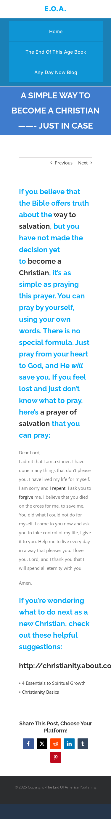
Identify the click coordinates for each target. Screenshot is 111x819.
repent (58, 488)
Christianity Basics (40, 692)
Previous (64, 163)
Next (83, 163)
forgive (26, 497)
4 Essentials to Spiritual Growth (54, 683)
